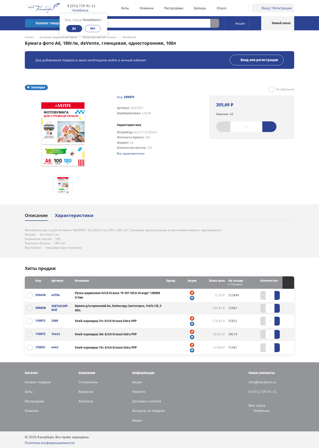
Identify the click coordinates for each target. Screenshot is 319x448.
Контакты (86, 401)
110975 (40, 334)
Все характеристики (131, 153)
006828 (40, 308)
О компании (88, 382)
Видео (137, 420)
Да (74, 28)
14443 (55, 334)
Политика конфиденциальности (50, 442)
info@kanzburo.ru (262, 382)
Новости (138, 391)
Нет (92, 28)
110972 (40, 321)
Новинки (32, 410)
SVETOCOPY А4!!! (59, 308)
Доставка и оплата (146, 401)
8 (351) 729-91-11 (81, 6)
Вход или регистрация (256, 60)
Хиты (29, 391)
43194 (55, 295)
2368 (54, 321)
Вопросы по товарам (148, 410)
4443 (54, 347)
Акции (137, 382)
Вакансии (86, 391)
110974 (40, 347)
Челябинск (259, 410)
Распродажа (34, 401)
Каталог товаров (38, 382)
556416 (40, 295)
